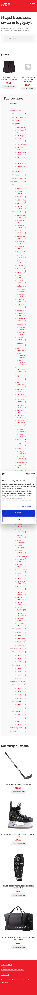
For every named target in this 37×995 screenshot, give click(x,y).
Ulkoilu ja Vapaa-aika (19, 682)
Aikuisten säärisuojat (20, 546)
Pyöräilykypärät (22, 144)
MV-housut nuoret (22, 295)
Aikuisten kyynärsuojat (21, 541)
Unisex (19, 678)
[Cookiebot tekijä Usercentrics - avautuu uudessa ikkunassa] (26, 474)
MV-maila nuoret (22, 333)
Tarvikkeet (18, 629)
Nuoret (19, 203)
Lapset (19, 655)
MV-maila (20, 324)
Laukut (19, 635)
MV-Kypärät (20, 310)
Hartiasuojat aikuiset (21, 560)
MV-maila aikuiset (22, 328)
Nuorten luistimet (19, 207)
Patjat (19, 426)
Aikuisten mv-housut (21, 216)
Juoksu (17, 114)
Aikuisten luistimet (19, 192)
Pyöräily (17, 124)
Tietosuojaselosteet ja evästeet (12, 970)
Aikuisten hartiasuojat (20, 531)
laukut (19, 705)
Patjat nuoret (21, 435)
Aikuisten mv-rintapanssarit (21, 247)
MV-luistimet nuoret (21, 320)
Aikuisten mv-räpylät (21, 242)
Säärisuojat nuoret (20, 624)
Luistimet (18, 185)
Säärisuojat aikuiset (20, 619)
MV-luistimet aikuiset (21, 314)
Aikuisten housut (19, 536)
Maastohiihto (19, 117)
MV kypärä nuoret (20, 282)
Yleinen (14, 731)
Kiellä (18, 519)
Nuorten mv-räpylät (21, 416)
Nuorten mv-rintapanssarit (21, 422)
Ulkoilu (17, 175)
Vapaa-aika (18, 178)
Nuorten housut (19, 603)
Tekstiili (19, 642)
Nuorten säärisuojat (20, 614)
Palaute (4, 967)
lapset (19, 197)
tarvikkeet (20, 470)
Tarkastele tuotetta (9, 87)
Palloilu (17, 120)
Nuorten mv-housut (21, 390)
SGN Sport (5, 975)
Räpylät (19, 448)
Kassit (19, 632)
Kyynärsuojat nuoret (21, 588)
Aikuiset (19, 188)
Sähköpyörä (20, 163)
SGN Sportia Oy (6, 965)
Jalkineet (17, 652)
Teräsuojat (20, 645)
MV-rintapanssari (21, 349)
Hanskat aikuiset (19, 552)
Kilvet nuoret (21, 261)
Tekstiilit (17, 665)
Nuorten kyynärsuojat (21, 609)
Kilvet (18, 252)
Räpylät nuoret (21, 458)
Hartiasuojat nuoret (21, 565)
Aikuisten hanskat (19, 525)
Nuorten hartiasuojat (20, 598)
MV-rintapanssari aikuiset (22, 355)
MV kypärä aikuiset (20, 276)
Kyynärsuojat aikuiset (21, 582)
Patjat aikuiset (21, 430)
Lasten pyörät (21, 136)
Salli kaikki (18, 513)
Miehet (19, 658)
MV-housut (20, 286)
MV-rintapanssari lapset (21, 377)
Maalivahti (18, 212)
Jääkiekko (15, 182)
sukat (18, 708)
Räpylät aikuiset (21, 452)
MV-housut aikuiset (22, 290)
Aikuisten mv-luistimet (21, 227)
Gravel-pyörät (21, 127)
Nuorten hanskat (19, 593)
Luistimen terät (21, 200)
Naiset (19, 662)
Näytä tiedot (26, 506)
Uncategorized (17, 728)
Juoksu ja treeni (17, 648)
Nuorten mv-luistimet (21, 401)
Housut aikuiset (22, 570)
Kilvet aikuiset (21, 256)
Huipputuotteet (17, 110)
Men (18, 718)
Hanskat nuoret (22, 556)
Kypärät (19, 272)
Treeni (17, 172)
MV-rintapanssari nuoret (22, 362)
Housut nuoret (19, 574)
